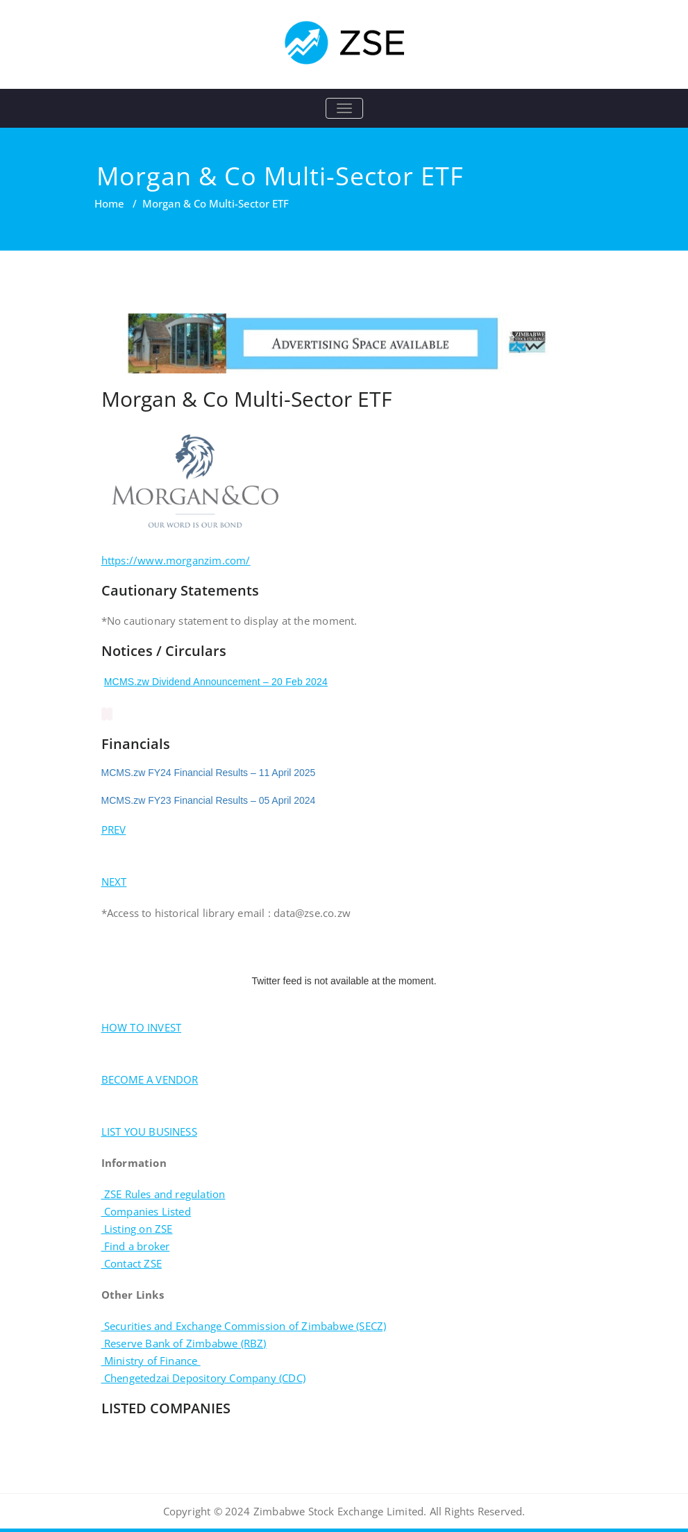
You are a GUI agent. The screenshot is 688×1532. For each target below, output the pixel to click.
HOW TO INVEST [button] (141, 1027)
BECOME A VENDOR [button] (150, 1079)
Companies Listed (146, 1211)
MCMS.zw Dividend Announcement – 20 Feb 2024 (216, 681)
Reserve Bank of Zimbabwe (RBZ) (184, 1343)
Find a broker (135, 1246)
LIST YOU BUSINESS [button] (149, 1131)
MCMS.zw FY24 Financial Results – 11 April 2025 (208, 772)
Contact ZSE (131, 1263)
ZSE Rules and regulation (163, 1194)
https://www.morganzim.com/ (176, 560)
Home (109, 203)
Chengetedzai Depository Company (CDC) (203, 1378)
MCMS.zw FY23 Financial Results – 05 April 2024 (208, 800)
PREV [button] (113, 829)
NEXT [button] (114, 882)
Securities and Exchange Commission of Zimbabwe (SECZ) (244, 1326)
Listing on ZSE (137, 1229)
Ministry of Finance (151, 1360)
